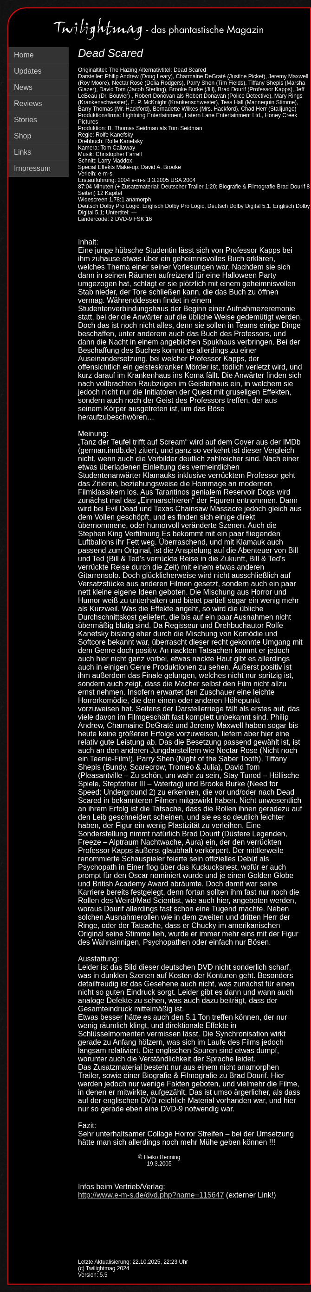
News (23, 87)
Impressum (32, 168)
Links (22, 152)
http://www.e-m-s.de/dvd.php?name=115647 (151, 1195)
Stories (25, 120)
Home (24, 55)
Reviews (28, 103)
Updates (28, 71)
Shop (22, 136)
